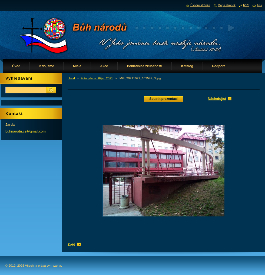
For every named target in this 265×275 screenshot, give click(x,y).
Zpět (71, 244)
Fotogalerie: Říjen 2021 (97, 78)
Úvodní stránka (200, 5)
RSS (246, 5)
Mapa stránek (227, 5)
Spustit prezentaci (163, 99)
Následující (217, 99)
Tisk (259, 5)
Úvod (71, 78)
